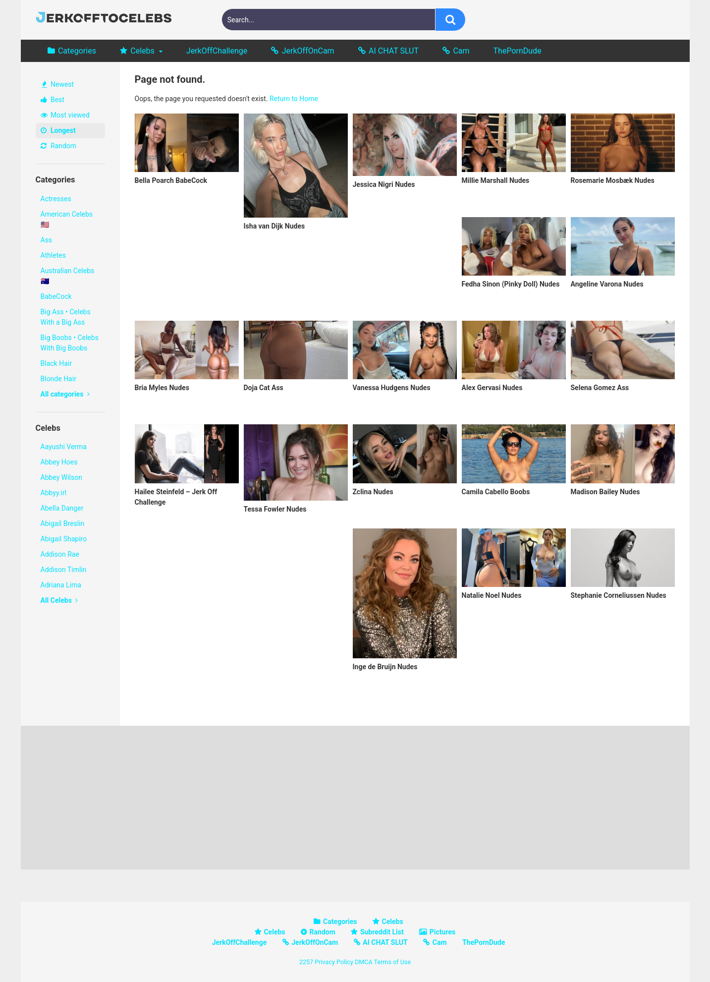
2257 (306, 962)
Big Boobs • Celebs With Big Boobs (70, 343)
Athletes (53, 255)
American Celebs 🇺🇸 (67, 219)
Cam (461, 51)
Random (59, 146)
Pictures (442, 932)
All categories (65, 394)
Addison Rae (60, 554)
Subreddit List (382, 932)
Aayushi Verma (64, 447)
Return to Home (294, 99)
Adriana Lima (61, 585)
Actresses (56, 199)
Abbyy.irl (54, 493)
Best (52, 100)
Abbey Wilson (61, 477)
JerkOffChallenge (216, 51)
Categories (77, 51)
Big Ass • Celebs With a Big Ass (66, 317)
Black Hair (56, 363)
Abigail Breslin (63, 523)
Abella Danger (62, 508)
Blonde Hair (58, 379)
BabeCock (56, 296)
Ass (47, 240)
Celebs (142, 51)
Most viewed (65, 115)
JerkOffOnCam (308, 51)
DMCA (364, 962)
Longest (58, 130)
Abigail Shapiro (64, 539)
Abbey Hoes (59, 462)
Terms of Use (392, 962)
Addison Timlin (64, 570)
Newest (58, 84)
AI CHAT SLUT (394, 51)
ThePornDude (517, 51)
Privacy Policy (334, 962)
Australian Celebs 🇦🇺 (68, 276)
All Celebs (59, 600)
